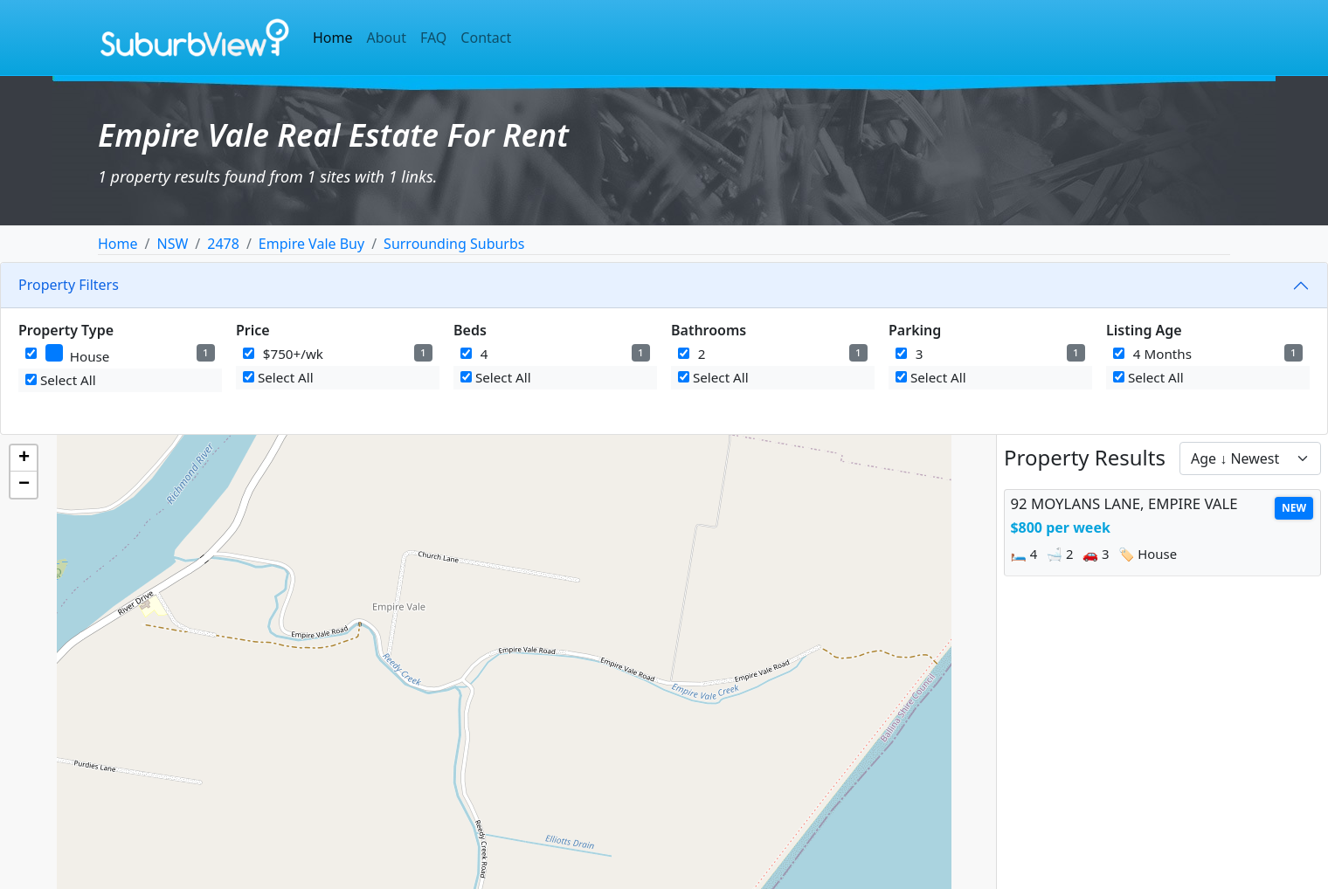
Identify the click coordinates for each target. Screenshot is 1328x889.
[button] (23, 458)
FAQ (433, 37)
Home (333, 37)
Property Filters (68, 284)
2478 (223, 243)
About (386, 37)
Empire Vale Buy (311, 243)
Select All (60, 380)
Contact (485, 37)
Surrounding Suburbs (454, 243)
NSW (172, 243)
